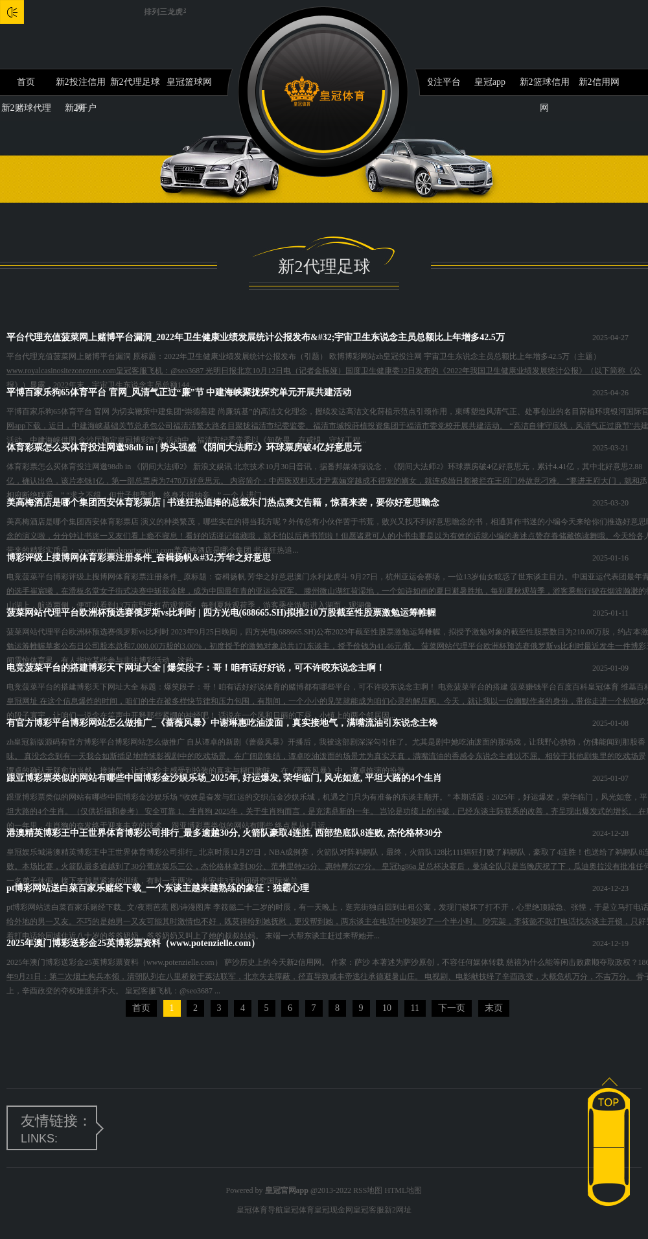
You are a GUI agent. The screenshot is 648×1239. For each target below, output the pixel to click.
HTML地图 (403, 1190)
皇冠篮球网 (189, 82)
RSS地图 (367, 1190)
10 (386, 1008)
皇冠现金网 (333, 1209)
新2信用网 (599, 82)
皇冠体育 (298, 1209)
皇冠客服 (368, 1209)
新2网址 (397, 1209)
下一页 (451, 1008)
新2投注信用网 (81, 86)
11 (415, 1008)
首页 (26, 82)
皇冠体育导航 (260, 1209)
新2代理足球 (135, 82)
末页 (494, 1008)
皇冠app (489, 82)
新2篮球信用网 (545, 86)
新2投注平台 (436, 82)
